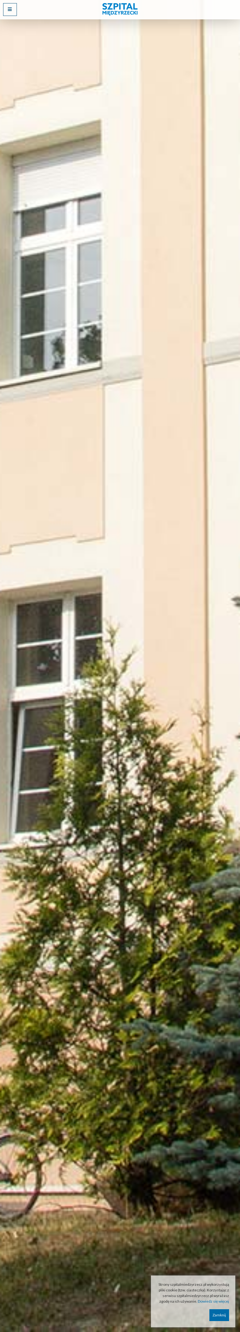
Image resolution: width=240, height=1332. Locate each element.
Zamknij (219, 1315)
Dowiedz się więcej (213, 1301)
